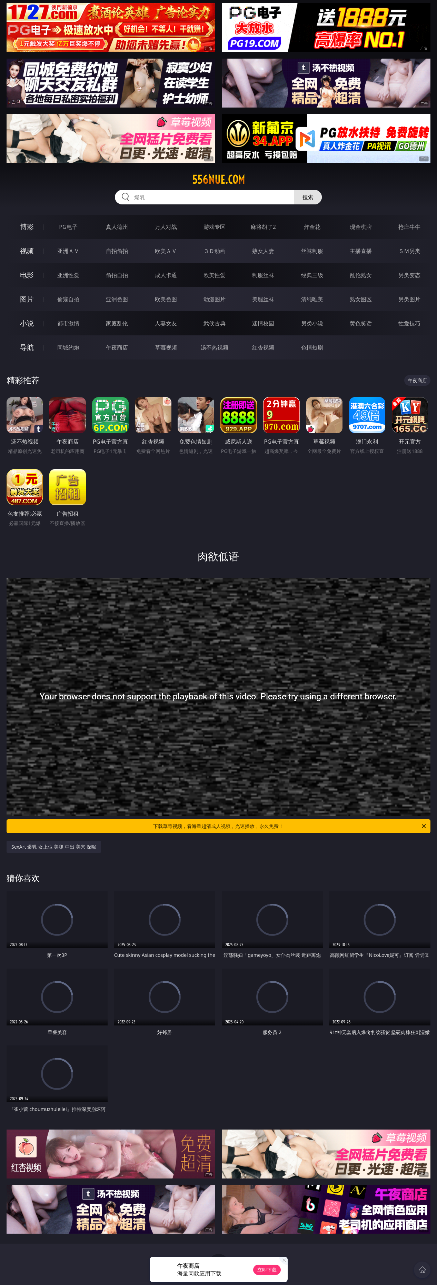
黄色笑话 (361, 323)
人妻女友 (166, 323)
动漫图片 (214, 299)
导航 (27, 347)
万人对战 (166, 227)
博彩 (27, 226)
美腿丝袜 (263, 299)
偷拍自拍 (117, 275)
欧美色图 (166, 299)
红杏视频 (263, 347)
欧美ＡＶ (166, 251)
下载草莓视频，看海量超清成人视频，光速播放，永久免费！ (290, 826)
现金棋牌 (361, 227)
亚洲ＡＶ (68, 251)
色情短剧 (312, 347)
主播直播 (361, 251)
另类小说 (312, 323)
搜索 (308, 197)
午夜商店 (117, 347)
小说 (27, 323)
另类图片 (409, 299)
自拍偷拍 (117, 251)
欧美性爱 (214, 275)
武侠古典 (214, 323)
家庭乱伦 (117, 323)
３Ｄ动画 (214, 251)
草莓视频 (166, 347)
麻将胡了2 (263, 227)
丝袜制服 (312, 251)
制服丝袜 (263, 275)
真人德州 (117, 227)
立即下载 (267, 1269)
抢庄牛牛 (409, 227)
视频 (27, 250)
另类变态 (409, 275)
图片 (27, 299)
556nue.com (218, 179)
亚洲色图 (117, 299)
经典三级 (312, 275)
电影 (27, 275)
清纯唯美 (312, 299)
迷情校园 (263, 323)
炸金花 (312, 227)
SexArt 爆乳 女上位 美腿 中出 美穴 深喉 (53, 846)
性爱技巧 (409, 323)
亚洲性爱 (68, 275)
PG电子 (68, 227)
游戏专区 (214, 227)
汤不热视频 (214, 347)
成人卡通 (166, 275)
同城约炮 (68, 347)
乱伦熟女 (361, 275)
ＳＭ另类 (409, 251)
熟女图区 (361, 299)
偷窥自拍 (68, 299)
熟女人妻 (263, 251)
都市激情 (68, 323)
